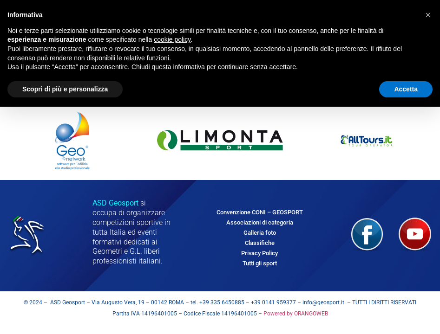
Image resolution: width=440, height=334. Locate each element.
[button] (427, 14)
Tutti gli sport (260, 263)
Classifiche (260, 242)
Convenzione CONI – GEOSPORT (260, 212)
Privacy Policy (259, 253)
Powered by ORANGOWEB (295, 313)
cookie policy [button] (172, 39)
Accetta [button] (406, 89)
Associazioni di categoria (259, 222)
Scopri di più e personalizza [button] (65, 89)
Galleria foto (259, 232)
